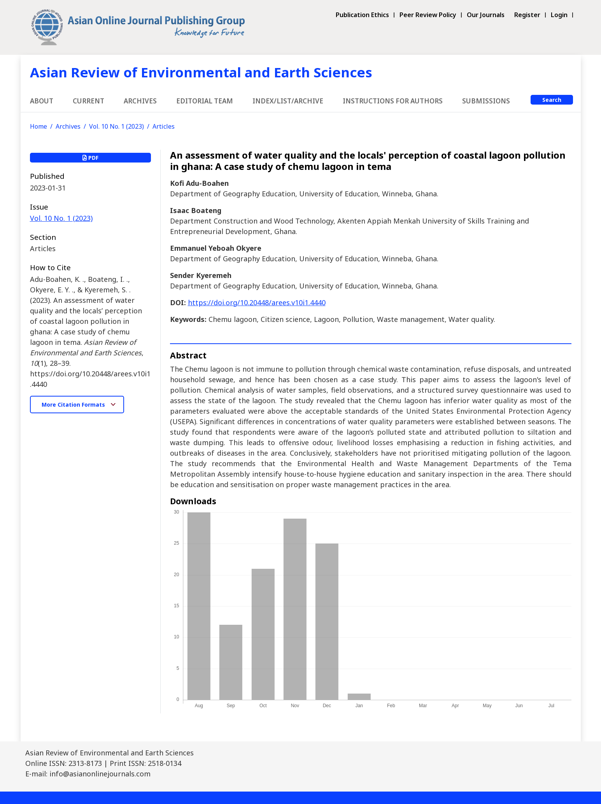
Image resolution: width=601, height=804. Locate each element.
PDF (90, 157)
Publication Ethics (362, 14)
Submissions (486, 100)
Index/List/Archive (287, 100)
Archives (140, 100)
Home (38, 126)
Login (559, 14)
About (41, 100)
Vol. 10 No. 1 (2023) (116, 126)
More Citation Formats (74, 404)
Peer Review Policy (427, 14)
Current (88, 100)
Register (527, 14)
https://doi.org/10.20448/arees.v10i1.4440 (257, 302)
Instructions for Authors (393, 100)
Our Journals (486, 14)
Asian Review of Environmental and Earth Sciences (201, 72)
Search (551, 99)
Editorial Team (204, 100)
